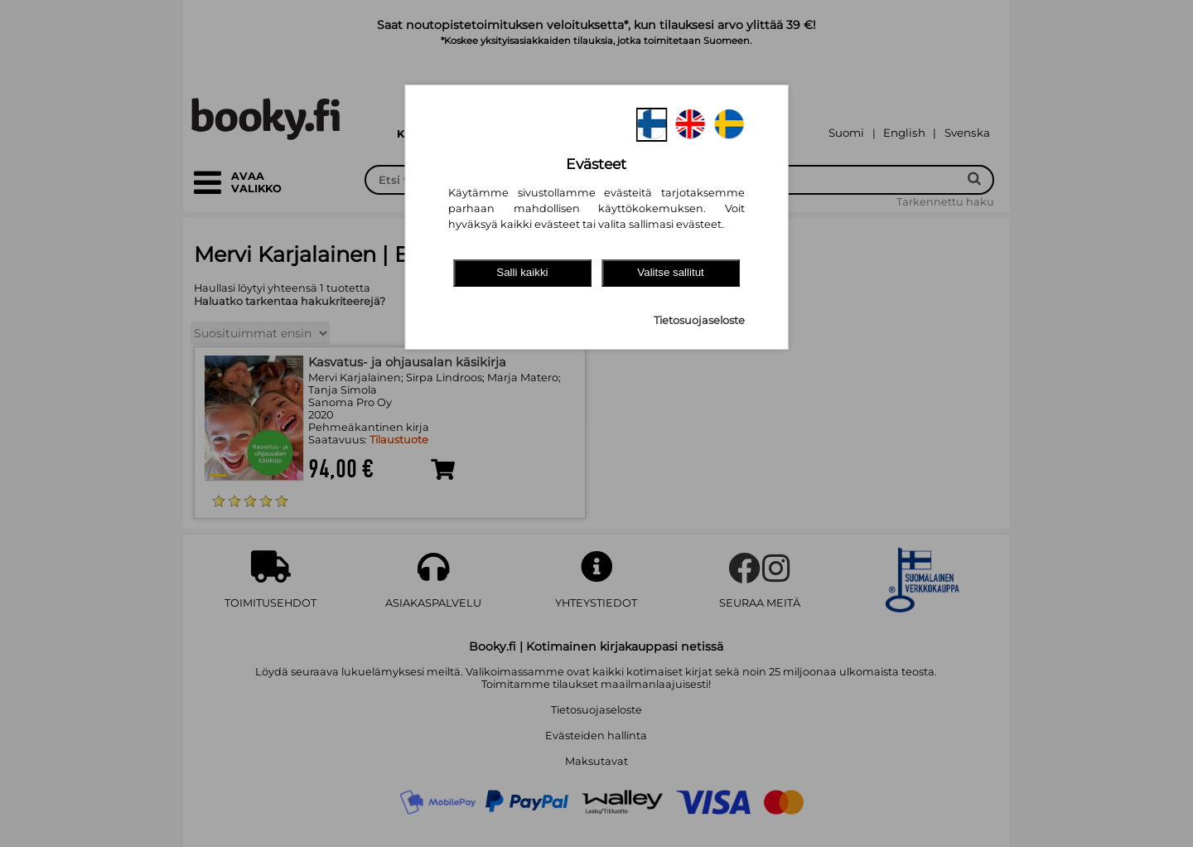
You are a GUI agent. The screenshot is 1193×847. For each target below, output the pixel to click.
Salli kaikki (522, 272)
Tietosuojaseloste (699, 320)
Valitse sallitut (670, 272)
